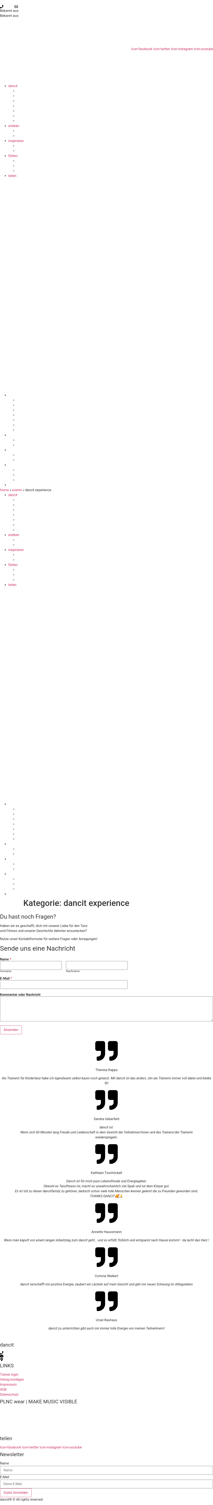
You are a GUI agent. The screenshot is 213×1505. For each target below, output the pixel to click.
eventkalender (33, 171)
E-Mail (6, 978)
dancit (12, 86)
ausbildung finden (36, 151)
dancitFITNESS (34, 121)
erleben (13, 126)
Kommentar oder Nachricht (20, 994)
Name (5, 959)
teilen (12, 176)
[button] (106, 285)
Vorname (5, 971)
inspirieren (16, 141)
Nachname (73, 971)
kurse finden (32, 136)
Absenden (11, 1030)
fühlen (12, 156)
